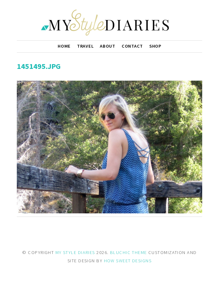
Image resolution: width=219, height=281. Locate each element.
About (107, 46)
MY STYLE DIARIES (75, 252)
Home (64, 46)
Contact (132, 46)
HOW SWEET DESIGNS (127, 261)
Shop (155, 46)
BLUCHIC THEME (128, 252)
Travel (85, 46)
